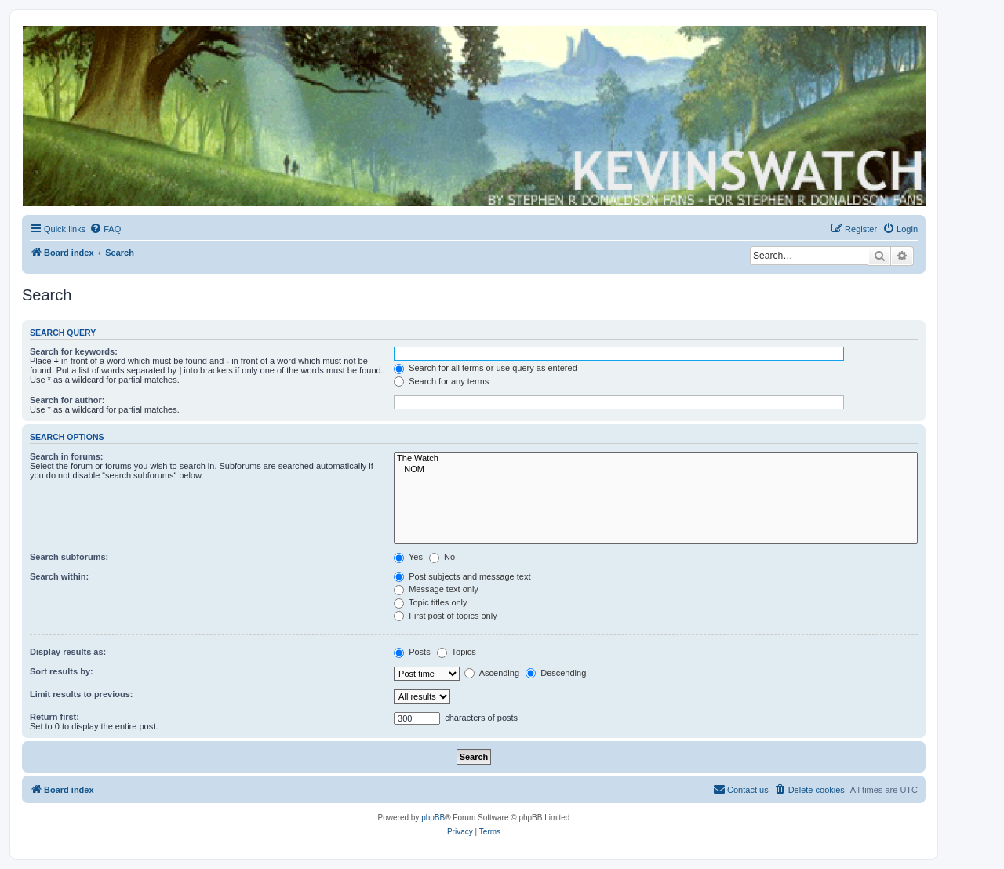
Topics (456, 651)
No (442, 557)
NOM (655, 469)
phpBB (433, 817)
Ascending (491, 673)
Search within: (59, 576)
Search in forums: (67, 456)
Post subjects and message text (462, 576)
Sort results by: (61, 671)
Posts (412, 651)
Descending (556, 673)
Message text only (436, 589)
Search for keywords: (74, 351)
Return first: (54, 717)
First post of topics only (445, 615)
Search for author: (67, 400)
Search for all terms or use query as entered (485, 368)
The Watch (655, 458)
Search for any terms (441, 381)
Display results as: (68, 651)
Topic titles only (430, 602)
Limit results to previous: (81, 694)
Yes (408, 557)
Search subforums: (69, 557)
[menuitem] (105, 229)
